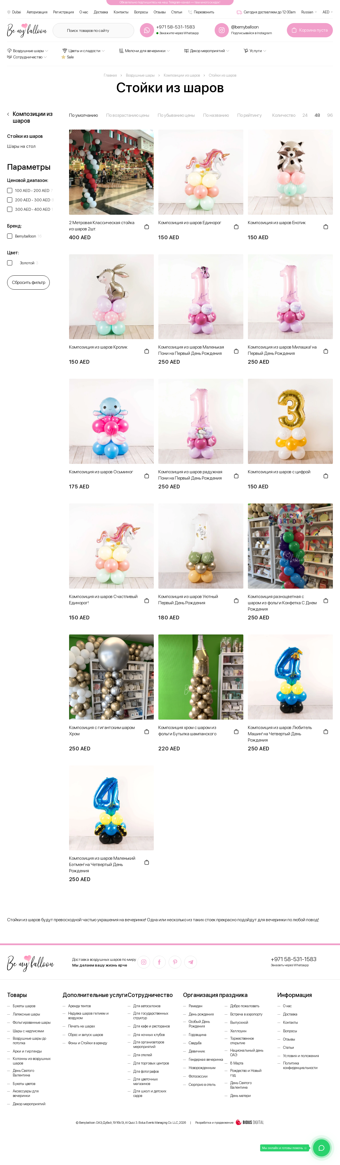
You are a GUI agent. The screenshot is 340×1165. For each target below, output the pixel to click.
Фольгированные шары (32, 1022)
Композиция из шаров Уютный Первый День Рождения (188, 599)
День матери (240, 1096)
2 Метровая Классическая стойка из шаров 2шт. (101, 226)
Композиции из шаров (33, 117)
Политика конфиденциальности (300, 1065)
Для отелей (142, 1055)
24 (305, 115)
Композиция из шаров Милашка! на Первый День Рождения (282, 350)
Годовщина (197, 1035)
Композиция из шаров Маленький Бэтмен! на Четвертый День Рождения (102, 864)
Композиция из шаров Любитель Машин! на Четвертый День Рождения (280, 734)
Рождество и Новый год (246, 1072)
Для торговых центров (151, 1063)
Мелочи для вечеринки (142, 50)
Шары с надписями (28, 1031)
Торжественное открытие (242, 1040)
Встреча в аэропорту (246, 1014)
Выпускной (239, 1022)
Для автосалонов (146, 1006)
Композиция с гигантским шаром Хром (102, 730)
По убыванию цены (176, 115)
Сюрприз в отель (202, 1084)
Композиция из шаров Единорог (189, 222)
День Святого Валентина (23, 1072)
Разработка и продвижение (229, 1123)
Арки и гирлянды (27, 1051)
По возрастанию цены (127, 115)
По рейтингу (249, 115)
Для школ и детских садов (149, 1093)
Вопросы (141, 12)
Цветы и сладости (81, 50)
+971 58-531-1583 (293, 959)
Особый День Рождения (199, 1023)
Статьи (176, 12)
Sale (67, 57)
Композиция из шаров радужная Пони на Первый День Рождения (190, 475)
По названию (216, 115)
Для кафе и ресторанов (151, 1026)
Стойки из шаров (25, 136)
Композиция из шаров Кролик (98, 347)
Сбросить (28, 282)
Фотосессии (198, 1076)
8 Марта (236, 1063)
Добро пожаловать (244, 1006)
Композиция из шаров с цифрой (279, 471)
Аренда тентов (79, 1006)
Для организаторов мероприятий (148, 1044)
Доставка (101, 12)
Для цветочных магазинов (145, 1081)
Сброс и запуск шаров (85, 1035)
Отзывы (160, 12)
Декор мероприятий (204, 50)
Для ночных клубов (149, 1035)
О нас (84, 12)
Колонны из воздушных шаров (32, 1061)
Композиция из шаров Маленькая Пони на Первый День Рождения (191, 350)
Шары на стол (21, 146)
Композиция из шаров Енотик (277, 222)
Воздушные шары (25, 50)
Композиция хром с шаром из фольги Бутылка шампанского (187, 730)
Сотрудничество (24, 57)
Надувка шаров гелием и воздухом (88, 1015)
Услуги (253, 50)
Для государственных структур (150, 1015)
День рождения (201, 1014)
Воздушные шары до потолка (29, 1040)
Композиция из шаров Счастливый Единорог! (103, 599)
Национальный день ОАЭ (246, 1052)
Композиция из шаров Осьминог (101, 471)
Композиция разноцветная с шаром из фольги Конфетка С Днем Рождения (282, 603)
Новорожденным (202, 1068)
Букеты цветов (24, 1084)
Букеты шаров (24, 1006)
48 (317, 115)
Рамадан (195, 1006)
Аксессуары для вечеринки (26, 1093)
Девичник (197, 1051)
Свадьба (195, 1043)
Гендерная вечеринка (206, 1059)
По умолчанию (83, 115)
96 (330, 115)
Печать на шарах (81, 1026)
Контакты (121, 12)
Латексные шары (26, 1014)
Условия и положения (301, 1056)
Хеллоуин (238, 1031)
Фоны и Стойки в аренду (87, 1043)
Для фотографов (146, 1071)
